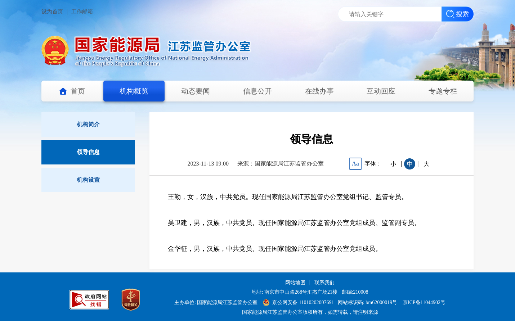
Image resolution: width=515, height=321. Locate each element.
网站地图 (295, 282)
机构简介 (88, 124)
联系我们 (324, 282)
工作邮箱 (82, 11)
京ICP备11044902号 (424, 302)
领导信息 (88, 152)
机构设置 (88, 180)
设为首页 (52, 11)
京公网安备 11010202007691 (303, 302)
